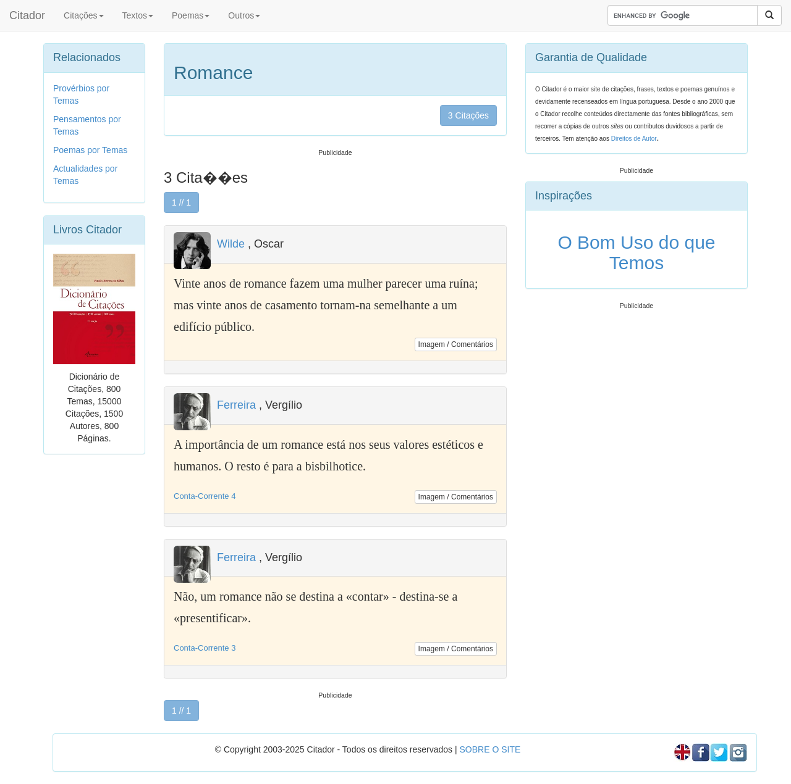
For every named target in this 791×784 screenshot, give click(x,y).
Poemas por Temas (90, 150)
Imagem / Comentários (455, 344)
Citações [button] (83, 15)
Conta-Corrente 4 (204, 496)
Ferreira (236, 405)
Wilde (231, 244)
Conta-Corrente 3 (204, 648)
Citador (27, 15)
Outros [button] (244, 15)
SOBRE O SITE (489, 749)
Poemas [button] (190, 15)
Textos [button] (137, 15)
